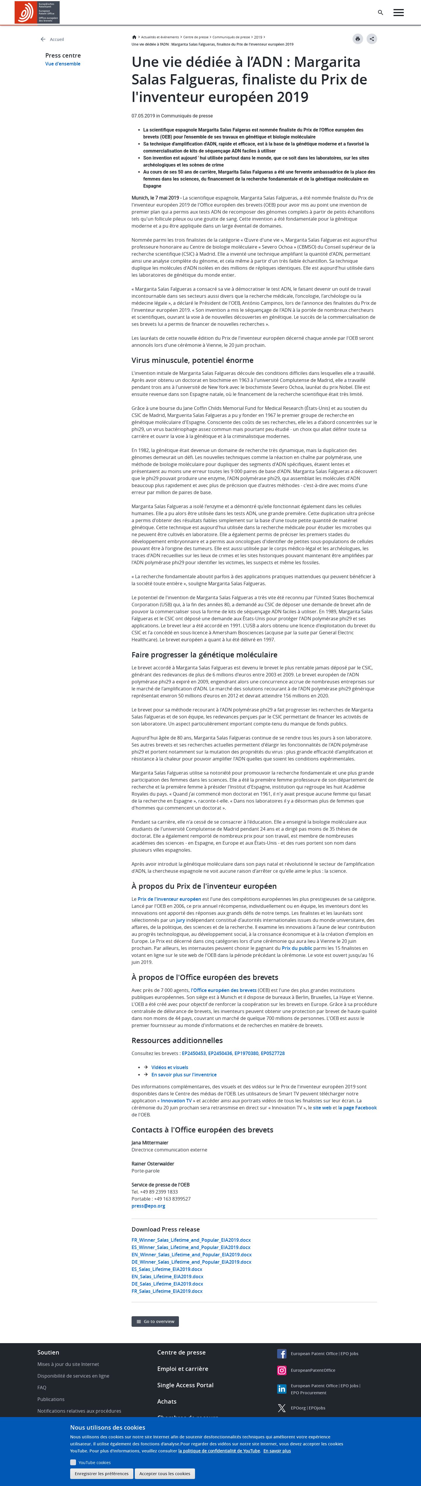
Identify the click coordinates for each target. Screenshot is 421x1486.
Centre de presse (195, 37)
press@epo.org (148, 1206)
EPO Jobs (349, 1353)
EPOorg (298, 1408)
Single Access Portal (185, 1385)
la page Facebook (357, 1107)
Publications (51, 1399)
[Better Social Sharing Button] (372, 39)
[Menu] (399, 12)
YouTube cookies (95, 1462)
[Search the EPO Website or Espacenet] (381, 12)
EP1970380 (246, 1053)
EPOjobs (317, 1408)
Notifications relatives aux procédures (79, 1411)
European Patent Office (314, 1353)
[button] (60, 12)
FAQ (41, 1387)
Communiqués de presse (231, 37)
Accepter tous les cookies (164, 1473)
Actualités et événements (160, 37)
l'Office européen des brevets (224, 990)
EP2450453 (194, 1053)
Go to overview (159, 1321)
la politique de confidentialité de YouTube (219, 1451)
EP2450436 (220, 1053)
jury (180, 920)
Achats (167, 1401)
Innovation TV (176, 1100)
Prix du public (297, 948)
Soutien (48, 1352)
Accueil (57, 39)
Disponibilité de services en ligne (73, 1376)
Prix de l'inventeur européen (169, 899)
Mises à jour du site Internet (68, 1364)
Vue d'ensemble (62, 63)
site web (322, 1107)
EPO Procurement (309, 1392)
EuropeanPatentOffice (313, 1370)
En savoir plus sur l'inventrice (184, 1074)
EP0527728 (273, 1053)
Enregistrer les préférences (102, 1473)
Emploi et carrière (182, 1369)
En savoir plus (277, 1451)
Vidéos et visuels (169, 1067)
